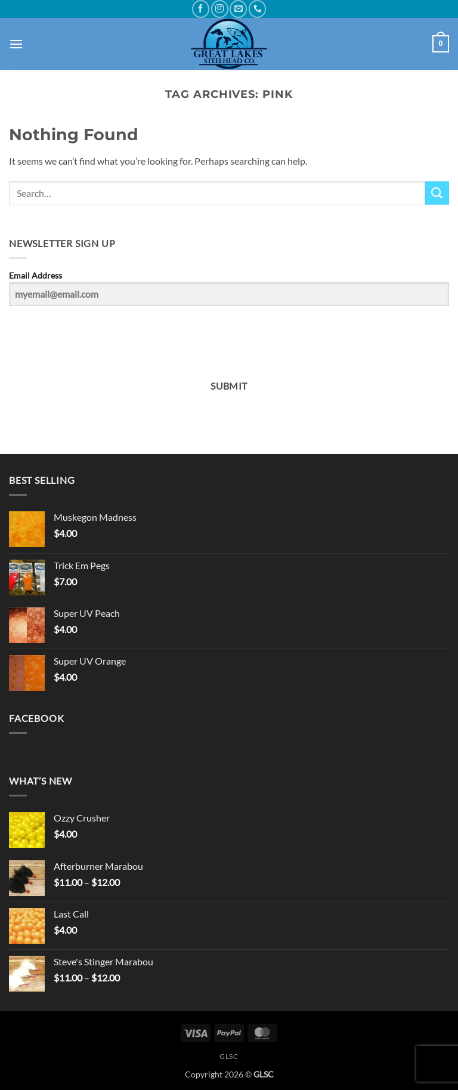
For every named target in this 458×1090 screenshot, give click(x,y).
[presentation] (82, 338)
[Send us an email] (238, 8)
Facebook (36, 718)
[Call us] (257, 8)
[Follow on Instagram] (219, 8)
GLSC (228, 1056)
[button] (16, 43)
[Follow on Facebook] (200, 8)
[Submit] (437, 193)
